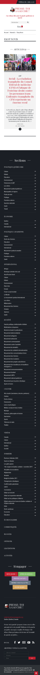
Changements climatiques (11, 481)
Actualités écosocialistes (11, 469)
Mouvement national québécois (13, 378)
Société (7, 320)
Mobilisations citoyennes (11, 327)
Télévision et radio (9, 422)
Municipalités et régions (11, 191)
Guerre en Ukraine (9, 461)
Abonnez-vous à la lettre (19, 583)
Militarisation (7, 303)
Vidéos (7, 433)
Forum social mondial (10, 292)
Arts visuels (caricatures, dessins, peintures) (16, 393)
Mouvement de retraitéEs (11, 347)
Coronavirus (7, 490)
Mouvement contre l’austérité (12, 344)
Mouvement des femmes (11, 306)
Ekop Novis (21, 126)
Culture (6, 171)
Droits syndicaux (8, 509)
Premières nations (9, 200)
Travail (6, 209)
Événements (7, 402)
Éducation (7, 177)
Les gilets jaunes (9, 464)
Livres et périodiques (10, 405)
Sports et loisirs (8, 384)
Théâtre (6, 425)
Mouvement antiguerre (10, 336)
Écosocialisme (10, 520)
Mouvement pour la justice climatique (14, 381)
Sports (6, 419)
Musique (6, 410)
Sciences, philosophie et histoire (13, 413)
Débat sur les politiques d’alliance (13, 498)
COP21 (6, 487)
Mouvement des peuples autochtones (14, 362)
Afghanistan (7, 472)
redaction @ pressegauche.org (13, 617)
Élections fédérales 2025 (11, 458)
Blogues (7, 534)
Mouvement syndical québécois (13, 189)
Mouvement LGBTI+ (9, 375)
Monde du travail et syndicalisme (13, 330)
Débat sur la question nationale (13, 495)
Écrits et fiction (8, 399)
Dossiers (8, 454)
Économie (8, 216)
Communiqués (10, 527)
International (7, 227)
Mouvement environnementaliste (13, 369)
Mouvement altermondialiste (12, 333)
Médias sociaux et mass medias (13, 408)
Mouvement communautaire (12, 341)
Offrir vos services (26, 574)
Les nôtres (7, 186)
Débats (6, 174)
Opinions (6, 312)
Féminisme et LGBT (9, 183)
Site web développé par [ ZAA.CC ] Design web (24, 672)
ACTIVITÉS (8, 555)
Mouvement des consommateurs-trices (15, 353)
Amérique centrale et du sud (12, 271)
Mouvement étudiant (10, 372)
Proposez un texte (20, 578)
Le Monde (7, 294)
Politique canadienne (14, 232)
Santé (5, 206)
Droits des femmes (9, 239)
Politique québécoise (13, 167)
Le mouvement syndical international (14, 297)
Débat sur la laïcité (9, 492)
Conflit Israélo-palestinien (11, 484)
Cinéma (6, 396)
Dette (5, 506)
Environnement (8, 180)
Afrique (6, 269)
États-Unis (7, 286)
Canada (6, 224)
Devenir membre (20, 587)
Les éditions (9, 548)
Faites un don (11, 574)
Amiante (6, 475)
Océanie (6, 309)
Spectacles (7, 416)
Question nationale (9, 203)
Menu (20, 26)
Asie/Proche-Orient (9, 274)
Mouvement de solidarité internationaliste (15, 350)
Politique (6, 197)
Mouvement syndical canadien (12, 250)
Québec (6, 221)
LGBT (20, 76)
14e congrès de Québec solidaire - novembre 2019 (18, 467)
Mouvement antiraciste (10, 339)
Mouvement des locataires (11, 359)
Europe (6, 289)
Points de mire (8, 194)
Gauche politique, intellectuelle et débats (15, 324)
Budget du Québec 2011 (10, 478)
